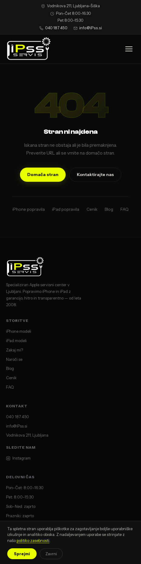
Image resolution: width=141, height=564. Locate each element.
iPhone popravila (28, 209)
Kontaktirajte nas (95, 174)
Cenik (92, 209)
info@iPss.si (88, 28)
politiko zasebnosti (33, 540)
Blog (109, 209)
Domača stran (42, 174)
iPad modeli (16, 340)
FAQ (124, 209)
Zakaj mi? (14, 350)
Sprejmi (22, 553)
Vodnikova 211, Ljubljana (27, 435)
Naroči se (14, 359)
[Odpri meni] (129, 49)
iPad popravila (65, 209)
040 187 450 (53, 28)
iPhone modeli (18, 331)
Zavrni (51, 553)
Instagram (18, 458)
